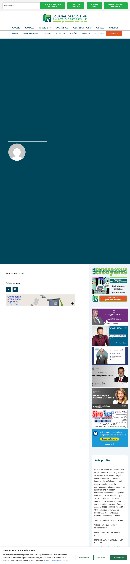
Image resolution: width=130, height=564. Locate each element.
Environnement (30, 33)
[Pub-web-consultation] (110, 446)
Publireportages (82, 28)
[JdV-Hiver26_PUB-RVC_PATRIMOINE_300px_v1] (110, 302)
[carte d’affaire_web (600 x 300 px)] (110, 364)
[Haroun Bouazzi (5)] (110, 345)
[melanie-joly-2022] (110, 408)
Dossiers (45, 28)
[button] (8, 289)
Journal (29, 28)
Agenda (100, 28)
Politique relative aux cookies (57, 560)
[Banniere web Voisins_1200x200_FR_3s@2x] (40, 305)
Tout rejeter (101, 558)
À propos (113, 28)
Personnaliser (84, 558)
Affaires (86, 33)
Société (73, 33)
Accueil (16, 28)
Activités (60, 33)
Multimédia (62, 28)
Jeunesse (114, 33)
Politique (99, 33)
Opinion (14, 33)
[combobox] (21, 5)
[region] (65, 555)
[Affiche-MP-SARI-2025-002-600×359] (110, 386)
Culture (47, 33)
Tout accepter (118, 558)
